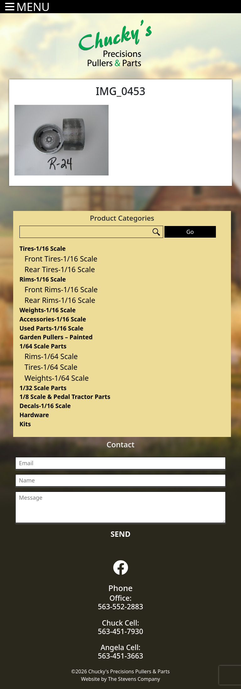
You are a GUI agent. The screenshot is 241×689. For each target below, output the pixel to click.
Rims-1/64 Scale (51, 356)
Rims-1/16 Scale (42, 279)
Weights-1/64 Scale (56, 378)
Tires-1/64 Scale (51, 367)
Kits (25, 424)
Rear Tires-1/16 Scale (59, 269)
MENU (33, 6)
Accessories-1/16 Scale (52, 319)
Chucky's (115, 43)
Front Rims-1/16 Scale (61, 289)
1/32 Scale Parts (43, 388)
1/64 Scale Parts (43, 346)
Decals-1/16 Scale (45, 405)
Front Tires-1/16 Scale (60, 259)
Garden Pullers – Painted (56, 337)
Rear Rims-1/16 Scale (59, 300)
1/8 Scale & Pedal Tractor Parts (64, 396)
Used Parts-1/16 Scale (51, 328)
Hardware (34, 415)
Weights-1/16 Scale (47, 310)
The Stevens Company (134, 679)
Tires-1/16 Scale (42, 248)
